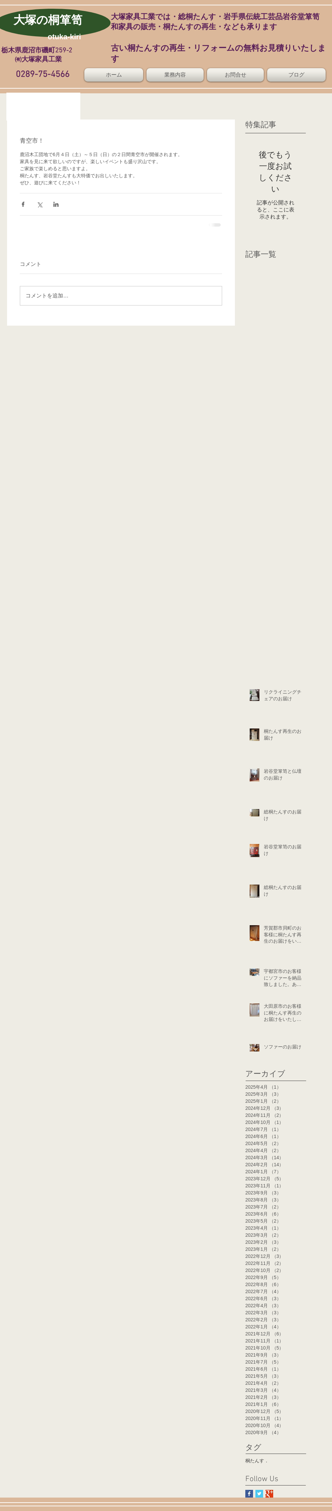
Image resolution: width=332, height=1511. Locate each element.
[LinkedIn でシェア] (56, 204)
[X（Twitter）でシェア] (39, 204)
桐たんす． (257, 1460)
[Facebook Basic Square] (249, 1494)
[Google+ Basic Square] (269, 1494)
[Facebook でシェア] (23, 204)
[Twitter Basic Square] (259, 1494)
